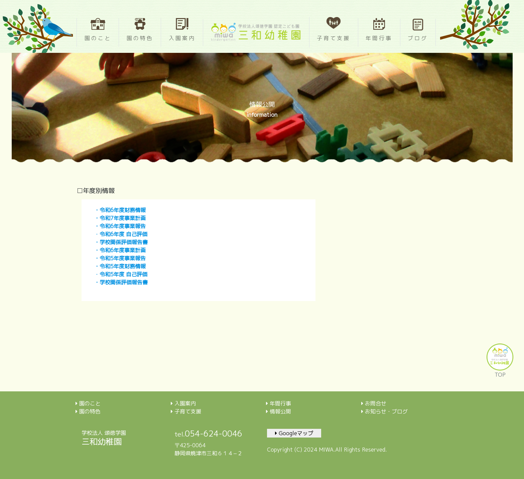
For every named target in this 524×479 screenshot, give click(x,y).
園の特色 (88, 411)
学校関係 (110, 282)
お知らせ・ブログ (384, 411)
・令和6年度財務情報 (120, 210)
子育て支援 (186, 411)
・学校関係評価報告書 (121, 242)
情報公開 (278, 411)
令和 (105, 274)
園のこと (88, 403)
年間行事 (278, 403)
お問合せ (373, 403)
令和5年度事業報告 (123, 258)
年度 (119, 274)
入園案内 (183, 403)
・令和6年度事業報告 (120, 226)
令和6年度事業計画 (123, 250)
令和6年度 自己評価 (123, 234)
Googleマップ (294, 433)
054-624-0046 (213, 433)
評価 (142, 274)
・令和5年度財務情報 (120, 266)
